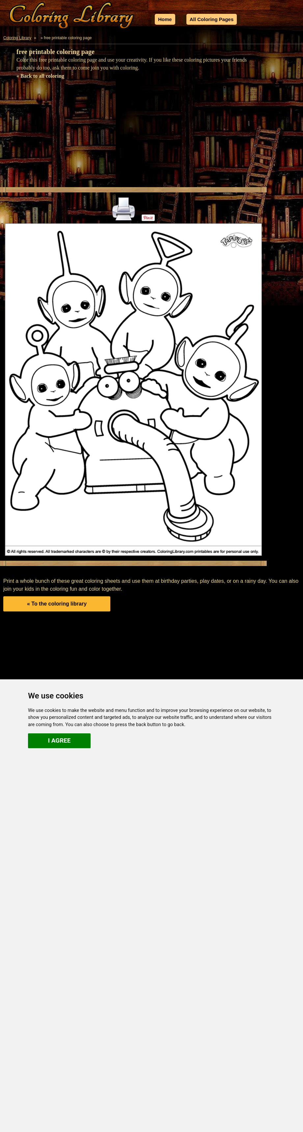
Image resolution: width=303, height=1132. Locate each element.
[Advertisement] (151, 138)
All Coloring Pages (212, 19)
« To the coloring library (57, 604)
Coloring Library (17, 38)
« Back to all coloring (40, 76)
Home (165, 19)
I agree (59, 740)
